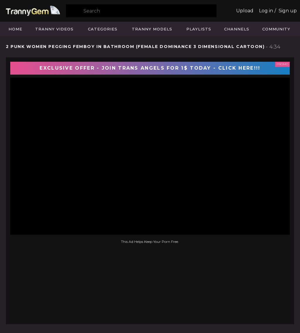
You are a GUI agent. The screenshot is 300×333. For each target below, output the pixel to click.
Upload (244, 10)
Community (276, 29)
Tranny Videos (54, 29)
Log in (266, 10)
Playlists (198, 29)
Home (15, 29)
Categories (102, 29)
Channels (236, 29)
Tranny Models (152, 29)
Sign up (288, 10)
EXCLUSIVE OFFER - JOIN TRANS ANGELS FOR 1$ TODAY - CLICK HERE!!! (150, 68)
